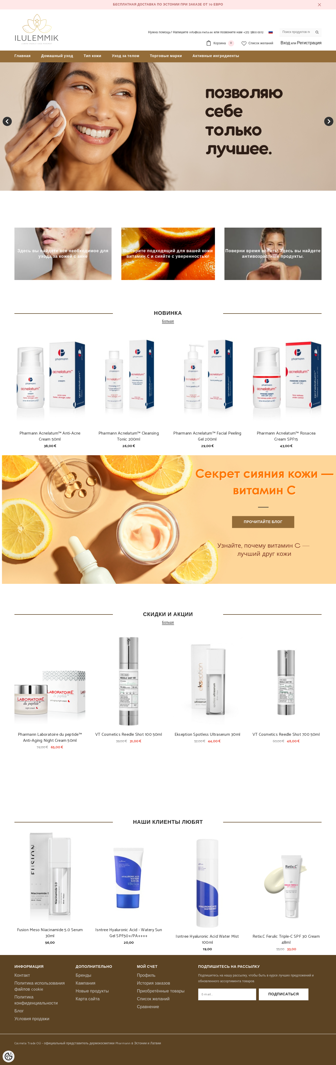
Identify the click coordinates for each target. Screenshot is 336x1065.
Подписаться (294, 994)
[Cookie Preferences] (8, 1056)
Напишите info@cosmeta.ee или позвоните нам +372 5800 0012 (218, 32)
